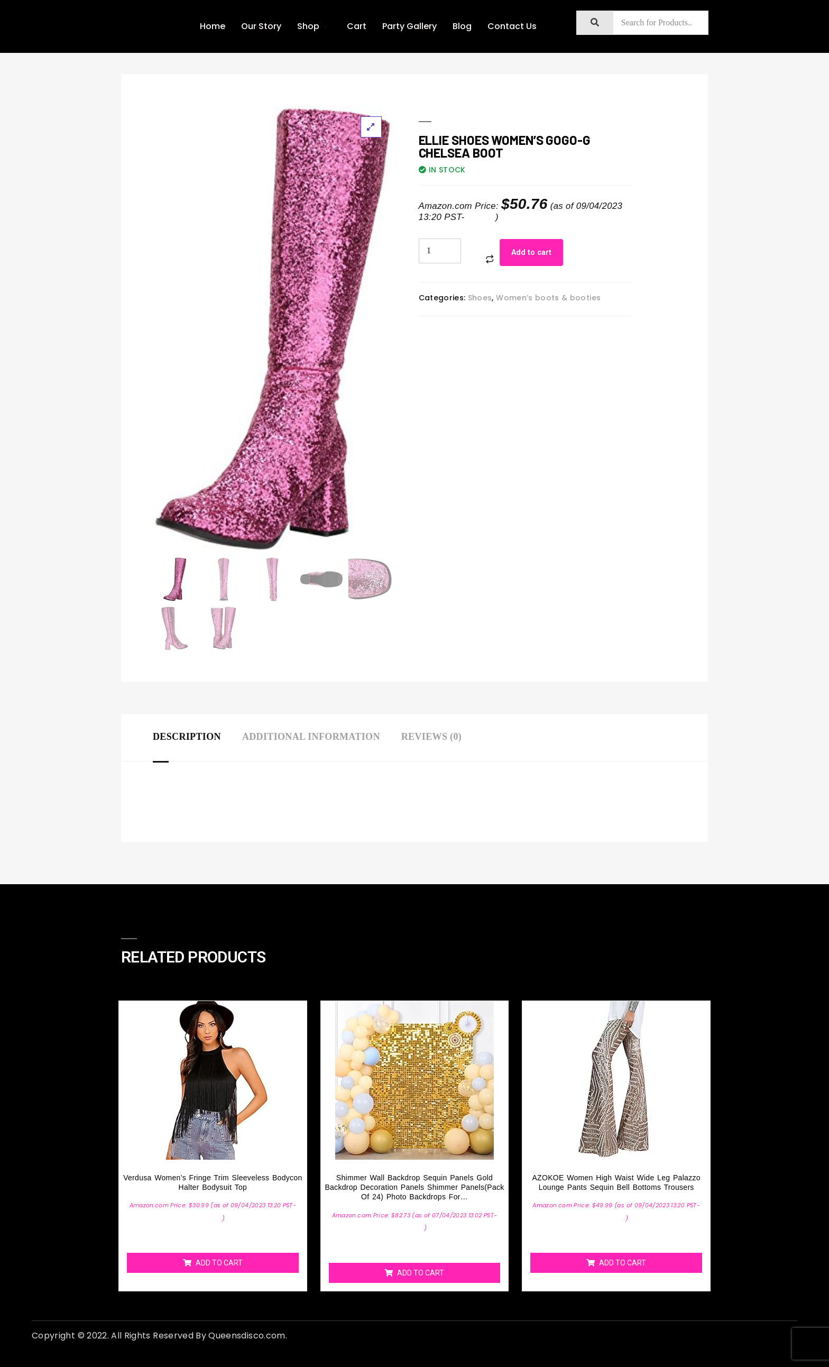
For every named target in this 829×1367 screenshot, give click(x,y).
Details (481, 217)
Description (187, 736)
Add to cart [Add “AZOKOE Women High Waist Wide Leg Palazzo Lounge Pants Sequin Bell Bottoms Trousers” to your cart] (622, 1263)
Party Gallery (409, 26)
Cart (356, 26)
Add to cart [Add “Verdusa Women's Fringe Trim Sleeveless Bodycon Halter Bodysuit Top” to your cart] (219, 1263)
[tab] (197, 737)
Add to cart (531, 252)
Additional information (311, 736)
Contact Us (512, 26)
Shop (314, 26)
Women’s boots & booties (548, 297)
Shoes (480, 297)
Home (212, 26)
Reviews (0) (431, 736)
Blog (462, 26)
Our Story (261, 26)
